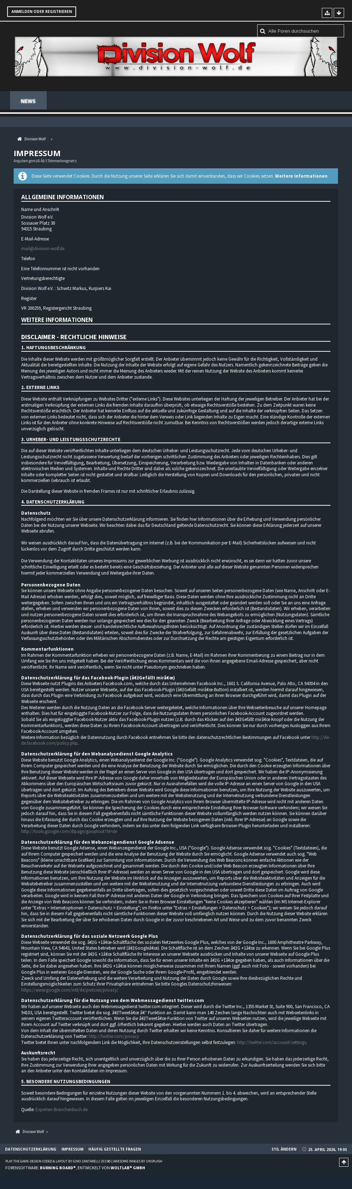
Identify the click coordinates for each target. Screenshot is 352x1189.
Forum (63, 101)
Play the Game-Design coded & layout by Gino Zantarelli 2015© (58, 1161)
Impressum (72, 1149)
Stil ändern (284, 1149)
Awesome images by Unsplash (137, 1161)
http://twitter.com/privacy (114, 1037)
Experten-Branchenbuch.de (62, 1110)
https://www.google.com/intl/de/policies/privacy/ (70, 990)
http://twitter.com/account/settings (271, 1043)
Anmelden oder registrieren (41, 11)
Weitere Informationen (301, 176)
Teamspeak (236, 101)
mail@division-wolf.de (42, 249)
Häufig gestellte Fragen (300, 101)
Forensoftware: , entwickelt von (75, 1168)
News (28, 101)
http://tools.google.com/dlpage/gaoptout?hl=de (69, 832)
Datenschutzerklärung (30, 1149)
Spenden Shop (106, 101)
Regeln (195, 101)
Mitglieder (156, 101)
